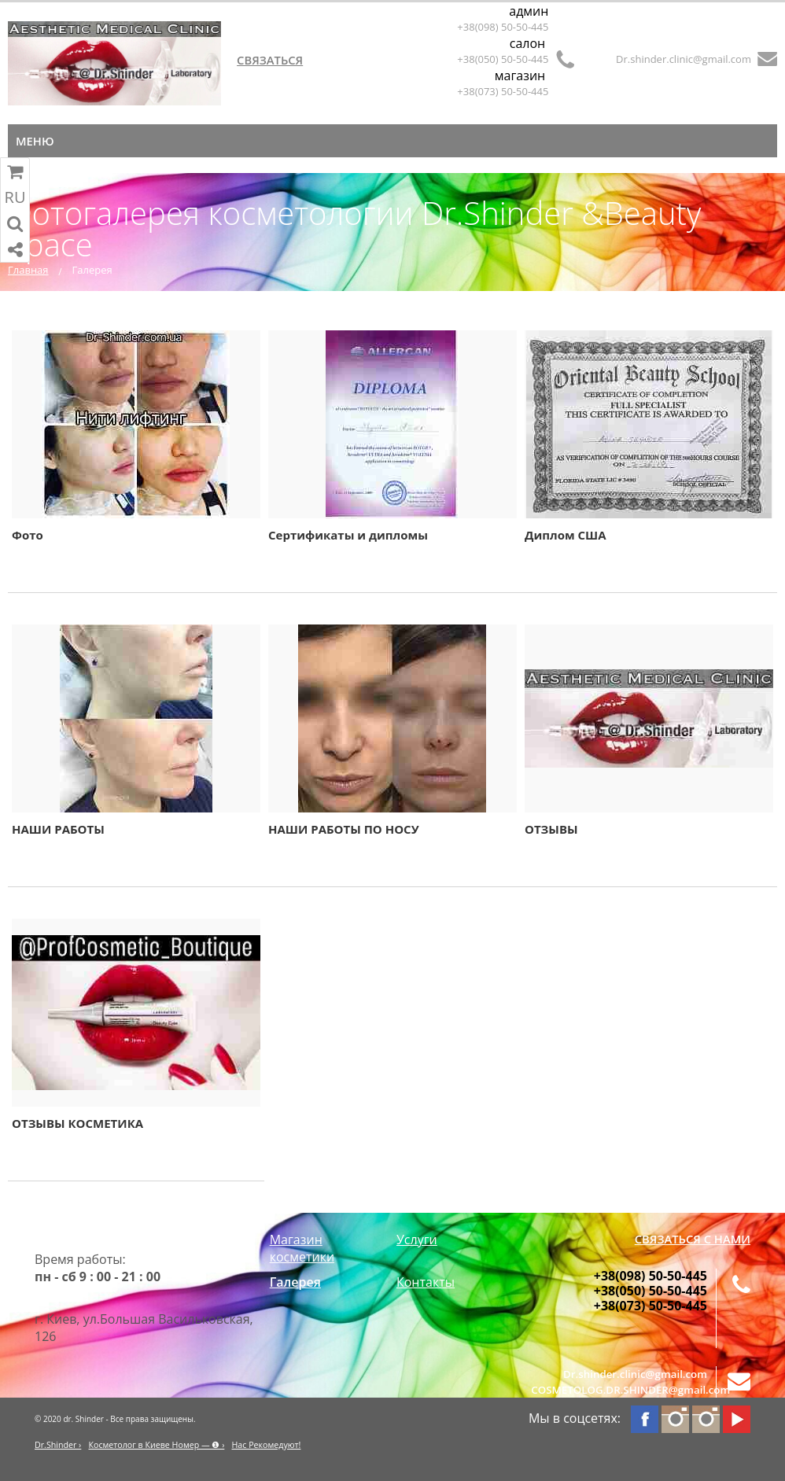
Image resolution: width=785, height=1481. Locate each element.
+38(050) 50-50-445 (502, 59)
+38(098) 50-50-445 (502, 27)
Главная (28, 270)
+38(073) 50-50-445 (502, 91)
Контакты (425, 1282)
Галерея (295, 1282)
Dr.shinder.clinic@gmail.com (683, 59)
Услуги (416, 1239)
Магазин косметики (302, 1248)
